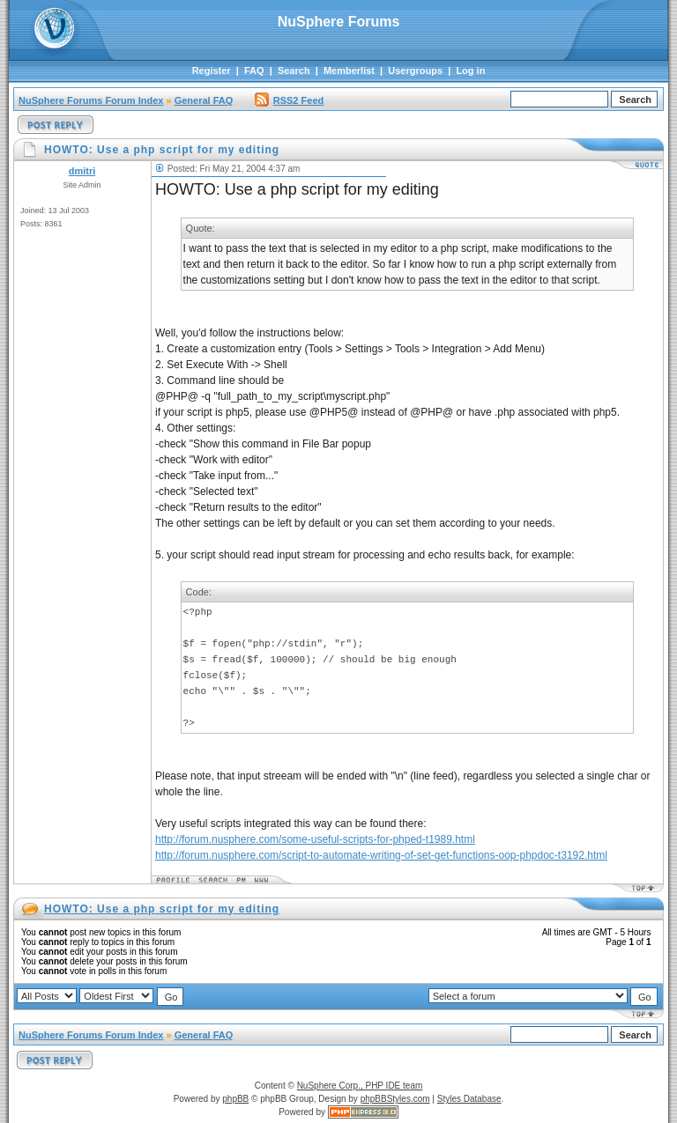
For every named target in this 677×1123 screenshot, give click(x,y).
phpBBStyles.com (395, 1099)
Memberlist (349, 70)
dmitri (82, 171)
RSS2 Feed (289, 100)
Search (294, 70)
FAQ (254, 70)
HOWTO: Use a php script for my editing (161, 909)
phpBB (235, 1099)
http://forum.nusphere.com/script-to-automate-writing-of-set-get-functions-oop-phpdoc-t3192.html (381, 855)
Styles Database (469, 1099)
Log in (470, 70)
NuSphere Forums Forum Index (91, 100)
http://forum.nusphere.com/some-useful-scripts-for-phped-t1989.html (315, 839)
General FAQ (204, 100)
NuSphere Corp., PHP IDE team (360, 1085)
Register (211, 70)
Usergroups (415, 70)
